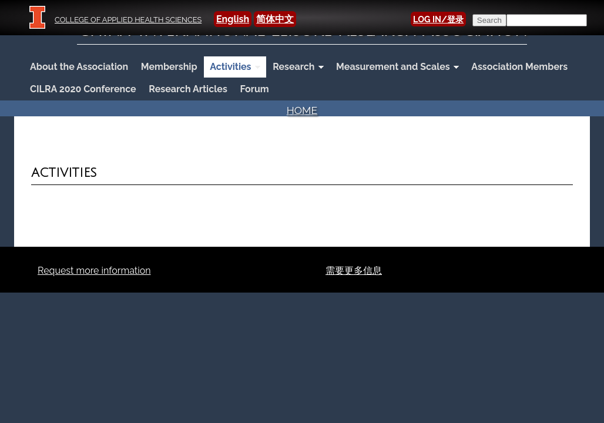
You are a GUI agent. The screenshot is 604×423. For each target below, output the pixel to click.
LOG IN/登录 (438, 19)
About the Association (79, 66)
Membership (169, 66)
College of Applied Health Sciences (128, 19)
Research (295, 67)
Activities (232, 67)
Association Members (519, 66)
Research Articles (188, 89)
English (232, 19)
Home (302, 110)
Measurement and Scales (394, 67)
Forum (254, 89)
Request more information (94, 270)
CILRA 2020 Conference (83, 89)
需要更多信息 (354, 270)
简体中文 (275, 19)
